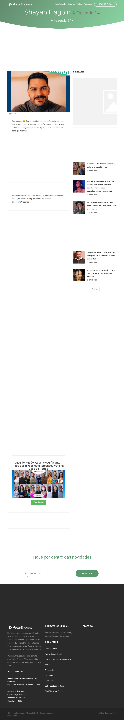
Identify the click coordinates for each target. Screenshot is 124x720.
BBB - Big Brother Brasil (54, 686)
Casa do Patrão (51, 649)
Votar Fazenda (60, 4)
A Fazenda (49, 670)
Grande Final (105, 4)
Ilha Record (49, 681)
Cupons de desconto (15, 691)
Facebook (88, 626)
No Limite (49, 675)
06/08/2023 (92, 262)
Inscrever (87, 573)
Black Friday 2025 (14, 701)
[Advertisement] (62, 46)
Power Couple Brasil (53, 654)
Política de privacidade (107, 713)
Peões (79, 4)
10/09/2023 (92, 170)
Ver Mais (95, 289)
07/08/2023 (92, 212)
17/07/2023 (92, 280)
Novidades (88, 4)
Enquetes (71, 4)
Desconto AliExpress (16, 698)
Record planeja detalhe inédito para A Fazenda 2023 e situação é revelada (101, 205)
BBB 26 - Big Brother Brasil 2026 (58, 659)
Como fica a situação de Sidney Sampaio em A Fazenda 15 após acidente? (101, 255)
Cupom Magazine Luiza (16, 694)
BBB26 (48, 665)
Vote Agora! (38, 502)
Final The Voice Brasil (53, 691)
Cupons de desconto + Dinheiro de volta (23, 685)
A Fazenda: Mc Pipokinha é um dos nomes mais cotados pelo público (101, 273)
